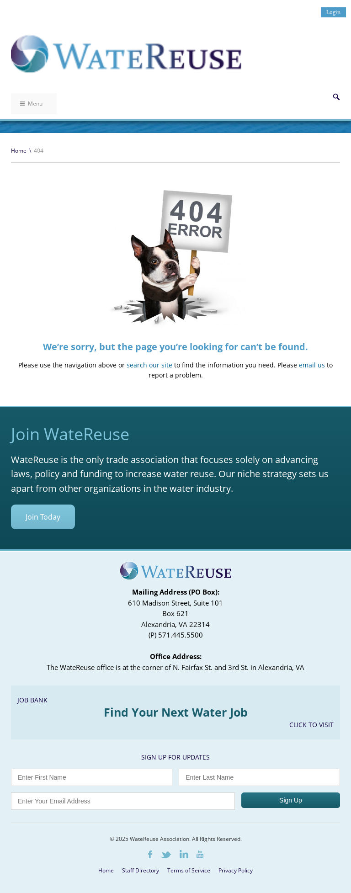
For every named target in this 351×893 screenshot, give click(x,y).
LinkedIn (184, 854)
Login (333, 12)
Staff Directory (140, 870)
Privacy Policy (235, 870)
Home (19, 150)
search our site (149, 365)
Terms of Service (188, 870)
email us (312, 365)
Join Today (43, 517)
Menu (31, 103)
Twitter (165, 854)
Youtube (200, 854)
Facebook (150, 854)
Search (336, 97)
